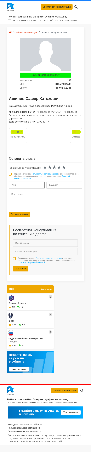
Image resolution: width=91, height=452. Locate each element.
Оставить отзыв (19, 216)
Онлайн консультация (64, 393)
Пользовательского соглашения (45, 176)
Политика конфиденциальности (24, 438)
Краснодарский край (39, 107)
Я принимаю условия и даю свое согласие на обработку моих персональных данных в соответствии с (46, 178)
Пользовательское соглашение (24, 435)
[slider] (54, 169)
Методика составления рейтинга (25, 431)
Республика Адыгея (61, 107)
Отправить (21, 270)
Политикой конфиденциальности (31, 264)
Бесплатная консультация (56, 7)
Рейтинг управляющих (26, 34)
